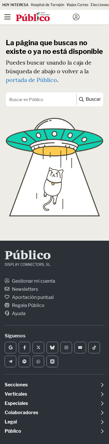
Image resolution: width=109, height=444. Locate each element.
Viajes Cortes (77, 5)
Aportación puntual (29, 297)
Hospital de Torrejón (47, 5)
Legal (11, 422)
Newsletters (21, 289)
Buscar (90, 99)
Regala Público (24, 305)
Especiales (16, 403)
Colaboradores (21, 412)
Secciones (16, 385)
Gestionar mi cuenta (30, 281)
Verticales (16, 394)
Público (28, 256)
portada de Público (31, 79)
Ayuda (15, 313)
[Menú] (7, 17)
